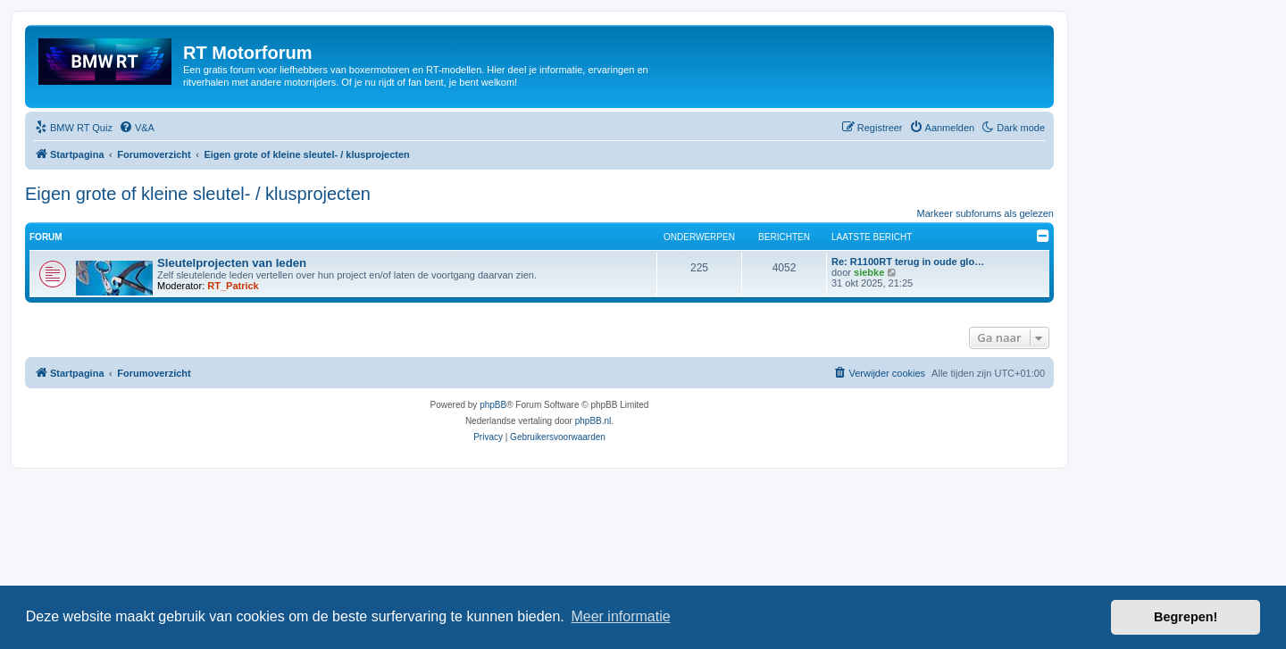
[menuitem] (73, 127)
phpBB (493, 405)
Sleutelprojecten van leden (231, 263)
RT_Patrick (232, 285)
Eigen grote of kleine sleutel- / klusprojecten (198, 194)
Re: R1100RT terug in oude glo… (907, 261)
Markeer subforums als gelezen (985, 213)
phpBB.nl (593, 421)
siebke (869, 272)
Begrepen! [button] (1185, 617)
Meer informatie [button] (620, 616)
